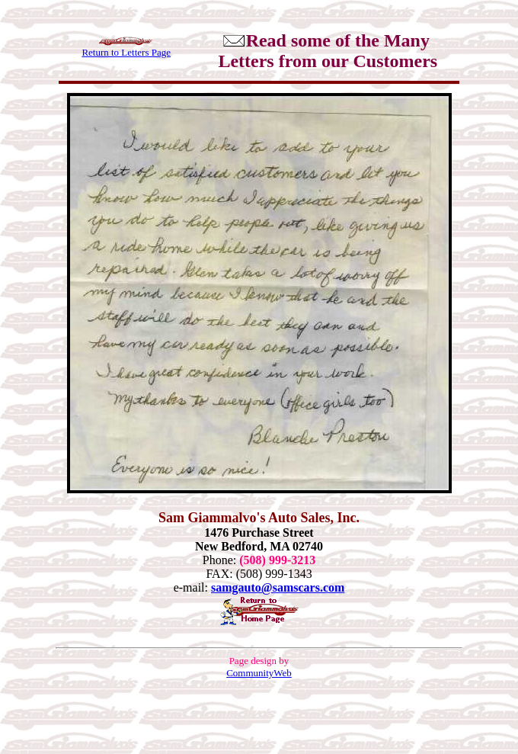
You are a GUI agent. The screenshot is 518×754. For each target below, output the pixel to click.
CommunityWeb (259, 673)
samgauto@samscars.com (277, 587)
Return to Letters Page (126, 52)
